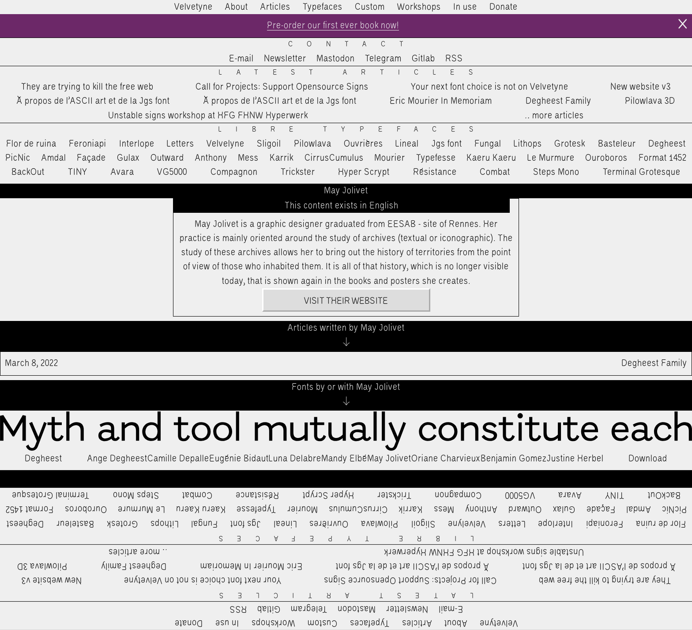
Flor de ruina (31, 144)
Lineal (407, 144)
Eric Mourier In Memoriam (441, 101)
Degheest (667, 144)
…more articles (554, 115)
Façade (91, 158)
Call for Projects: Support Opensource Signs (282, 87)
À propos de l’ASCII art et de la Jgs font (93, 101)
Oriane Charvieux (446, 458)
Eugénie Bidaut (239, 458)
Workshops (419, 7)
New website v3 (640, 87)
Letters (180, 144)
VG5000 (172, 172)
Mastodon (335, 58)
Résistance (435, 172)
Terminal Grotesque (642, 172)
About (236, 7)
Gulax (128, 158)
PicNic (17, 158)
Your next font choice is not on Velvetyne (489, 87)
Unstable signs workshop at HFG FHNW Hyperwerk (208, 115)
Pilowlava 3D (650, 101)
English (384, 205)
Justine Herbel (575, 458)
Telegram (383, 58)
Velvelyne (225, 144)
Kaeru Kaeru (491, 158)
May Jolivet (389, 458)
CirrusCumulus (334, 158)
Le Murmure (551, 158)
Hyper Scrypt (364, 172)
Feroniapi (87, 144)
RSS (454, 58)
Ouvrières (363, 144)
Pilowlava (312, 144)
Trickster (298, 172)
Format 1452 (663, 158)
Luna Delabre (295, 458)
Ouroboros (606, 158)
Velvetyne (193, 7)
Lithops (528, 144)
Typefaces (322, 7)
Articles (275, 7)
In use (465, 7)
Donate (503, 7)
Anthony (211, 158)
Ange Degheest (117, 458)
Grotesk (569, 144)
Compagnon (234, 172)
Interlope (136, 144)
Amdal (53, 158)
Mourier (389, 158)
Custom (370, 7)
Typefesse (436, 158)
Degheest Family (558, 101)
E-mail (241, 58)
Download (647, 458)
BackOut (28, 172)
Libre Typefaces (352, 129)
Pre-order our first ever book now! (333, 25)
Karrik (281, 158)
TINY (78, 172)
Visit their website (346, 301)
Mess (248, 158)
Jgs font (447, 144)
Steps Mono (556, 172)
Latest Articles (352, 72)
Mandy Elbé (344, 458)
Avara (122, 172)
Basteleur (617, 144)
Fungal (487, 144)
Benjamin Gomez (514, 458)
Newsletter (285, 58)
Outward (167, 158)
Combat (495, 172)
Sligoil (269, 144)
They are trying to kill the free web (87, 87)
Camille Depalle (178, 458)
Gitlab (423, 58)
